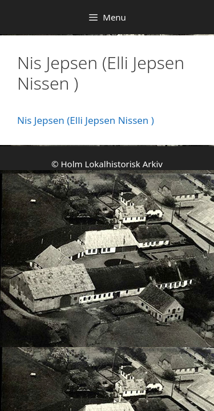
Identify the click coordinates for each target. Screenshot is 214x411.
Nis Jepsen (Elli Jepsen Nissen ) (85, 120)
